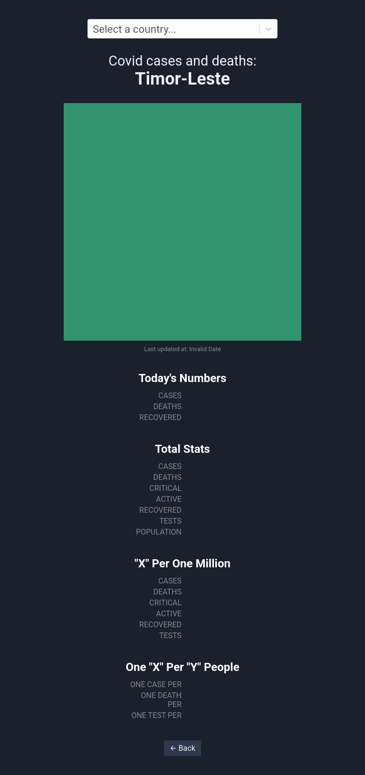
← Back (182, 748)
